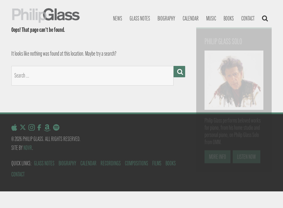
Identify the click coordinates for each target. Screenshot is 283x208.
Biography (166, 18)
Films (156, 163)
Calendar (191, 18)
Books (229, 18)
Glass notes (140, 18)
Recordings (111, 163)
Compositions (136, 163)
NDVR (27, 147)
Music (211, 18)
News (117, 18)
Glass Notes (44, 163)
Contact (248, 18)
